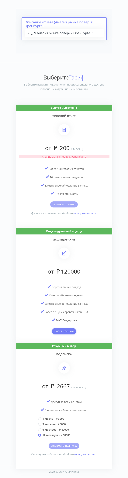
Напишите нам (64, 331)
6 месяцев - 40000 (56, 429)
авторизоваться (85, 213)
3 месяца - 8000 (54, 424)
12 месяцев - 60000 (57, 435)
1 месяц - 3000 (53, 418)
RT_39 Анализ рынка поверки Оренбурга (60, 33)
